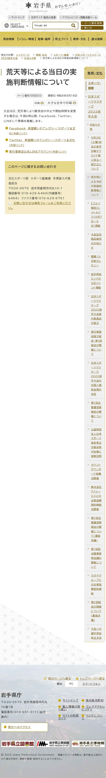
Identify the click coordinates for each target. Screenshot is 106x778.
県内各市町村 (95, 700)
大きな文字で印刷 (59, 102)
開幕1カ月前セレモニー (96, 261)
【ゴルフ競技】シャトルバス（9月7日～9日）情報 (96, 214)
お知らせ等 (30, 58)
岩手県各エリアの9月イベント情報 (96, 281)
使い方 (88, 28)
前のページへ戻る (59, 678)
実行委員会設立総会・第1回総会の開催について (96, 343)
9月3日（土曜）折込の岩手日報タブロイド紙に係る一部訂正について (96, 153)
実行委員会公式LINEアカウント (38, 151)
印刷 (37, 103)
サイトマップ (17, 17)
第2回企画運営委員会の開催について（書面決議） (96, 529)
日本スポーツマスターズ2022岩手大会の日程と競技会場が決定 (96, 378)
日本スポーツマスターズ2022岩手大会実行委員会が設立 (96, 310)
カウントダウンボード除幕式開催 (96, 472)
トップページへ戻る (92, 678)
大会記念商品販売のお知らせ (96, 241)
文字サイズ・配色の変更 (43, 17)
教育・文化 (41, 55)
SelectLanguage (17, 25)
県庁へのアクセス (19, 727)
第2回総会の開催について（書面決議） (96, 611)
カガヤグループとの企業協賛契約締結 (96, 584)
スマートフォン (91, 684)
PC (71, 684)
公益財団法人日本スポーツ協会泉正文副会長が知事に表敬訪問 (96, 443)
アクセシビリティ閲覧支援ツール (79, 17)
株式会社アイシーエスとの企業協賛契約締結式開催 (96, 498)
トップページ (23, 55)
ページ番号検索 (93, 23)
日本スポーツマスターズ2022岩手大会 (95, 106)
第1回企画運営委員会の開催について (96, 412)
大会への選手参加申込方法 (96, 633)
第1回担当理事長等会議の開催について (96, 558)
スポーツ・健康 (61, 55)
